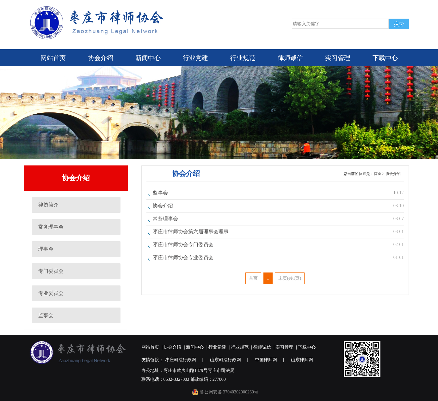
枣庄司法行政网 (180, 359)
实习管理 (337, 57)
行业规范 (243, 57)
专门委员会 (51, 271)
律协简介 (48, 204)
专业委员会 (51, 293)
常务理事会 (51, 227)
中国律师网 (266, 359)
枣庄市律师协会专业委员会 (183, 257)
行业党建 (195, 57)
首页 (377, 173)
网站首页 (53, 57)
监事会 (45, 315)
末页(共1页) (289, 278)
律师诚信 (290, 57)
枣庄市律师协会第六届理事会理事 (191, 231)
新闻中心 (148, 57)
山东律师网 (302, 359)
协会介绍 (100, 57)
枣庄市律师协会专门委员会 (183, 244)
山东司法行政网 (225, 359)
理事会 (45, 249)
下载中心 (385, 57)
